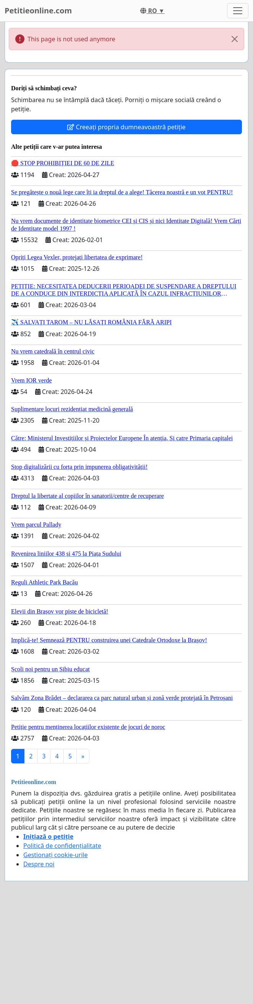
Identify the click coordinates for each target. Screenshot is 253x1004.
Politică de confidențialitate (62, 845)
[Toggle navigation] (237, 10)
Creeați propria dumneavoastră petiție (126, 127)
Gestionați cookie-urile (55, 855)
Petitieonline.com (38, 10)
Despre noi (38, 864)
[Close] (234, 39)
